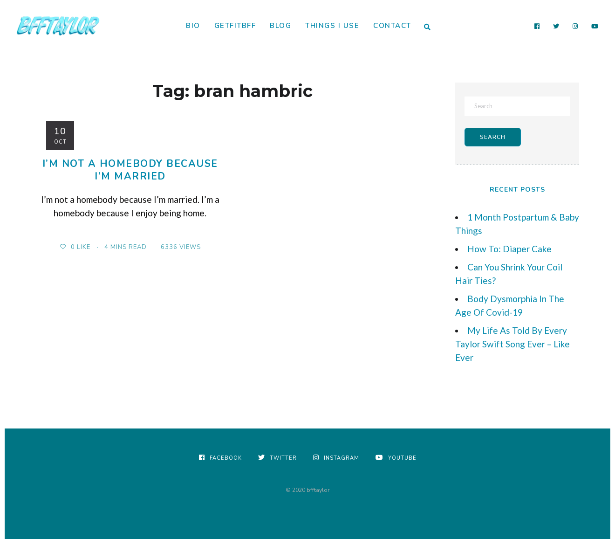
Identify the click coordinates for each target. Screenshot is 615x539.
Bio (193, 25)
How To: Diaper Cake (509, 248)
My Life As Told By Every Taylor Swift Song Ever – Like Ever (512, 344)
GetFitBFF (235, 25)
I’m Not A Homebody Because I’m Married (130, 170)
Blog (280, 25)
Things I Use (332, 25)
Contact (392, 25)
